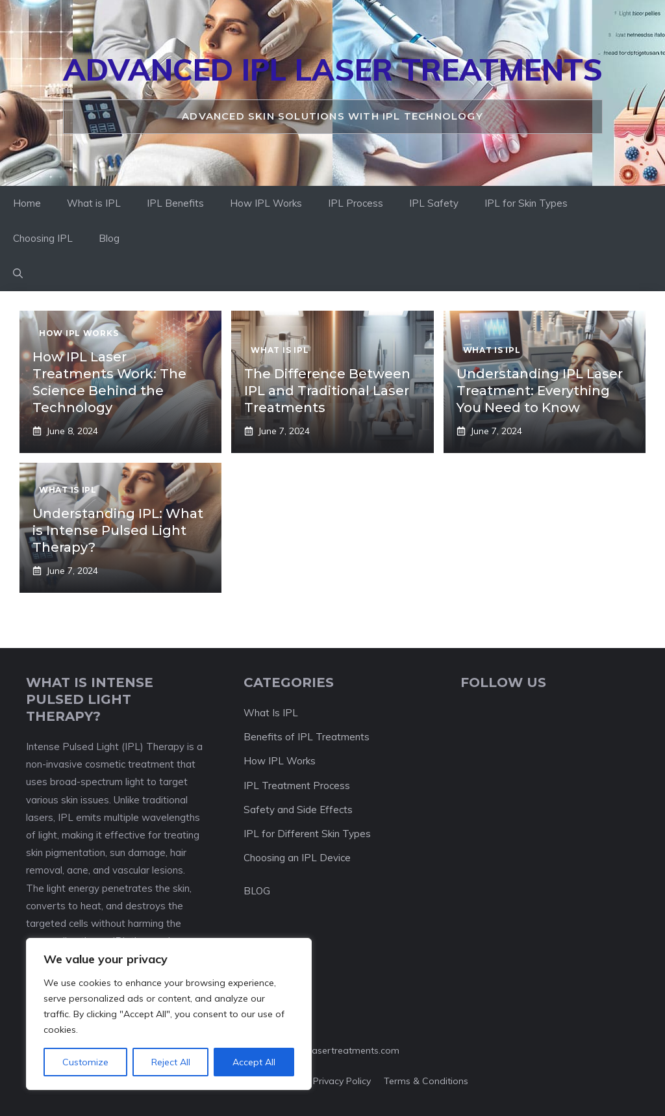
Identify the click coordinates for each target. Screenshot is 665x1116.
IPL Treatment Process (297, 785)
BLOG (257, 891)
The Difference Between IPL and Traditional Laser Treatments (327, 390)
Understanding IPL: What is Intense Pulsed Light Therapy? (117, 530)
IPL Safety (433, 203)
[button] (18, 273)
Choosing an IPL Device (297, 857)
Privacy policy (342, 1081)
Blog (109, 238)
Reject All (170, 1062)
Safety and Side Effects (298, 809)
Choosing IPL (43, 238)
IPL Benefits (175, 203)
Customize (85, 1062)
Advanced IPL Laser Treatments (333, 69)
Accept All (253, 1062)
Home (27, 203)
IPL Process (355, 203)
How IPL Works (266, 203)
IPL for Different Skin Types (307, 833)
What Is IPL (271, 713)
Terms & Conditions (426, 1081)
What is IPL (94, 203)
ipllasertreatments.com (349, 1050)
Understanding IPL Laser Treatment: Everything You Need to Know (540, 390)
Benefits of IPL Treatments (307, 737)
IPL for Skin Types (526, 203)
